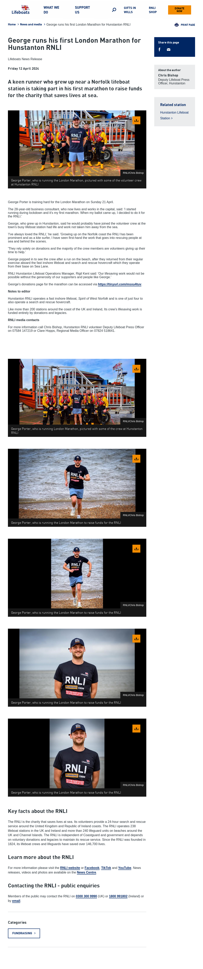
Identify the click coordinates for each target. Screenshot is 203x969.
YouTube (124, 868)
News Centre (86, 872)
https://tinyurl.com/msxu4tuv (119, 284)
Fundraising (22, 933)
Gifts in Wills (130, 10)
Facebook (92, 868)
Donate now (179, 10)
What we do (51, 10)
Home (12, 24)
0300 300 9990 (86, 896)
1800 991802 (118, 896)
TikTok (106, 868)
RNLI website (70, 868)
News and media (31, 24)
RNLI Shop (153, 10)
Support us (82, 10)
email (16, 900)
